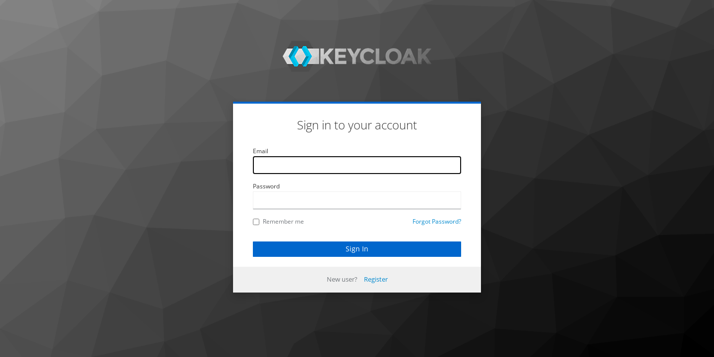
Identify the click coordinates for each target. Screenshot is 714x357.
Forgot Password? (437, 221)
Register (376, 279)
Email (260, 151)
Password (266, 186)
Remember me (278, 221)
